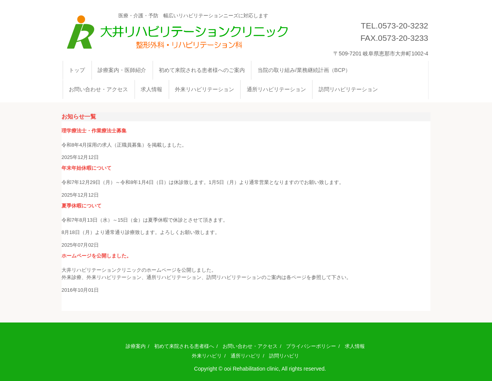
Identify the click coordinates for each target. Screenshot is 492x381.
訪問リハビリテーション (348, 89)
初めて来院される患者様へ (184, 346)
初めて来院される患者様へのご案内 (202, 70)
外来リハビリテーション (204, 89)
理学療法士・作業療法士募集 (94, 131)
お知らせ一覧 (79, 116)
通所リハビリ (246, 356)
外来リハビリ (207, 356)
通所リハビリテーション (276, 89)
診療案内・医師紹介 (122, 70)
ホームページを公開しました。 (96, 256)
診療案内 (136, 346)
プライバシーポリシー (311, 346)
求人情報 (151, 89)
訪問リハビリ (284, 356)
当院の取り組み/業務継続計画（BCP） (304, 70)
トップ (77, 70)
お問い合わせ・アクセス (98, 89)
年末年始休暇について (86, 168)
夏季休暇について (81, 206)
